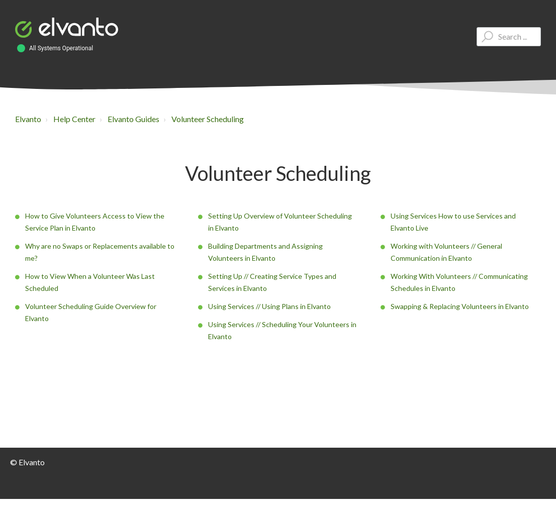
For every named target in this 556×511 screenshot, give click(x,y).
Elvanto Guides (133, 119)
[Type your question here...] (509, 36)
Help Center (74, 119)
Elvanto (28, 119)
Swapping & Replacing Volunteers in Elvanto (460, 306)
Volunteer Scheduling (207, 119)
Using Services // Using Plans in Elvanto (269, 306)
